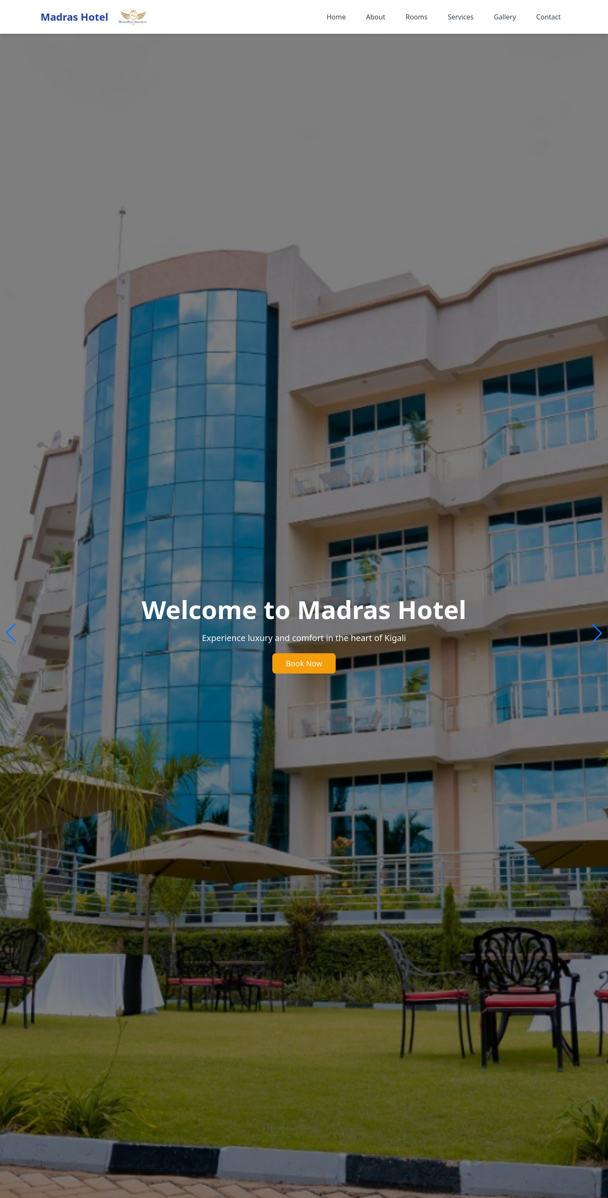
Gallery (505, 17)
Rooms (416, 17)
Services (460, 17)
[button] (597, 633)
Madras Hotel (74, 17)
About (375, 17)
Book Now (304, 663)
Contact (548, 17)
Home (336, 17)
